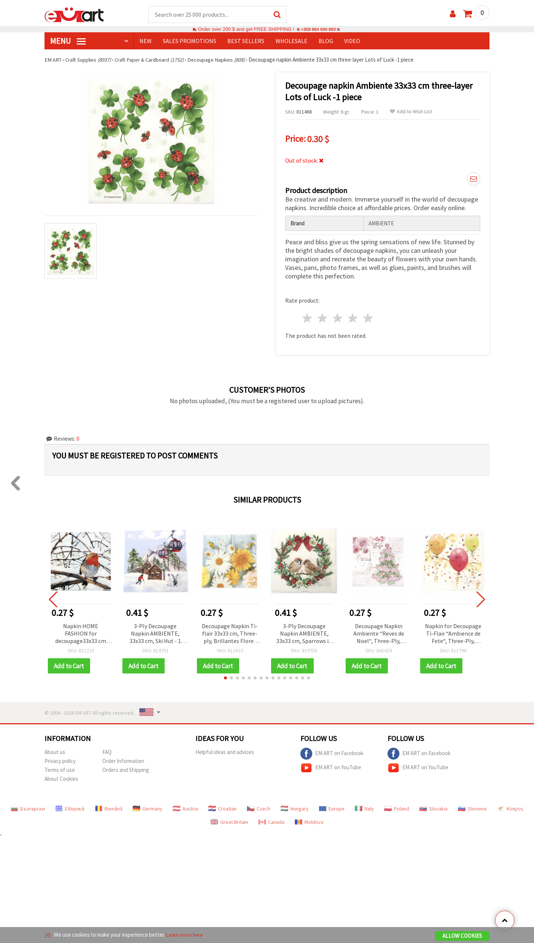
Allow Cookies (462, 936)
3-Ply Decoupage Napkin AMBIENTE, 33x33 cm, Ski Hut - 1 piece (155, 632)
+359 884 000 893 (318, 29)
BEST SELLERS (245, 41)
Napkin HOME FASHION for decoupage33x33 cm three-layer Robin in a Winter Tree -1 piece (80, 632)
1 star (307, 316)
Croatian (222, 807)
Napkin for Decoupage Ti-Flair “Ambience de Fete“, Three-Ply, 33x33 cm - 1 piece (453, 632)
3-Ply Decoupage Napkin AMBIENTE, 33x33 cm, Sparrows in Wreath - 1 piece (304, 632)
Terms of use (59, 768)
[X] (47, 935)
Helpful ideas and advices (224, 750)
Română (108, 807)
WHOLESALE (291, 41)
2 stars (322, 316)
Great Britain (229, 821)
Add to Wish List (411, 112)
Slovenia (472, 807)
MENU (68, 41)
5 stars (368, 316)
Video (352, 41)
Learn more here (186, 935)
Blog (326, 41)
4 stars (352, 316)
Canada (271, 821)
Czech (258, 807)
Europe (332, 807)
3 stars (338, 316)
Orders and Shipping (125, 768)
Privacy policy (60, 759)
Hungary (295, 807)
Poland (396, 807)
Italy (364, 807)
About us (54, 750)
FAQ (107, 750)
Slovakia (433, 807)
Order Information (123, 759)
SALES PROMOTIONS (189, 41)
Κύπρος (510, 807)
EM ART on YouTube (330, 767)
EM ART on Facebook (331, 752)
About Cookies (61, 777)
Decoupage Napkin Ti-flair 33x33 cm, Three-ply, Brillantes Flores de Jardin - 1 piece (230, 632)
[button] (225, 676)
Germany (147, 807)
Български (28, 807)
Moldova (309, 821)
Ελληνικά (70, 807)
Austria (185, 807)
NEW (145, 41)
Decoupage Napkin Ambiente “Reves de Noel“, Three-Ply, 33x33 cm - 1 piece (378, 632)
